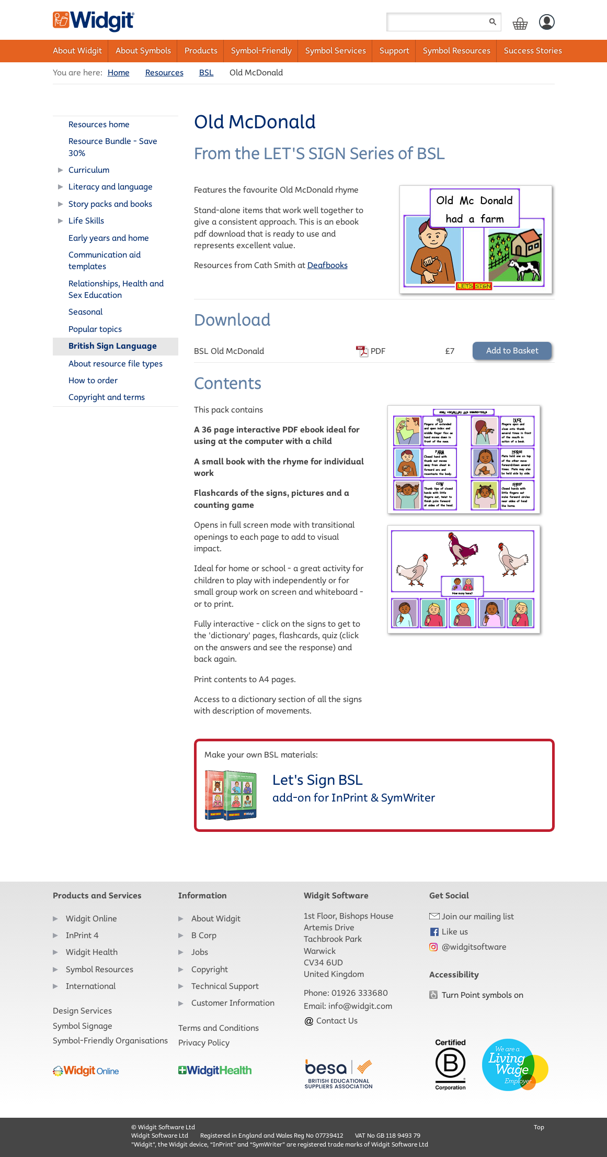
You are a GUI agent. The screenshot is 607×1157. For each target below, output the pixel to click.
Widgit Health (92, 952)
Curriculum (88, 170)
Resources (164, 72)
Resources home (99, 124)
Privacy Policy (204, 1043)
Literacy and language (110, 187)
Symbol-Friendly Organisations (110, 1040)
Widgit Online (91, 919)
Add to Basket (512, 350)
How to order (93, 380)
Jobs (199, 952)
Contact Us (331, 1021)
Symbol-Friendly (261, 50)
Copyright (209, 969)
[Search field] (443, 22)
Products (201, 50)
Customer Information (232, 1003)
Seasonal (85, 312)
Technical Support (225, 986)
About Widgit (77, 50)
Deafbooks (327, 265)
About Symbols (143, 50)
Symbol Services (335, 50)
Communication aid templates (104, 260)
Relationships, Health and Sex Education (116, 289)
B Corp (203, 935)
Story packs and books (110, 204)
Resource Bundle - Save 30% (112, 147)
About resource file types (115, 364)
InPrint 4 (82, 935)
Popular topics (95, 329)
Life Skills (86, 221)
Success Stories (533, 50)
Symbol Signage (82, 1026)
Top (539, 1127)
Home (119, 72)
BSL (206, 72)
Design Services (82, 1011)
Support (394, 50)
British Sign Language (112, 346)
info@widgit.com (360, 1006)
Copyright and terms (106, 397)
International (91, 986)
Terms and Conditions (218, 1028)
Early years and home (108, 238)
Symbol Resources (456, 50)
